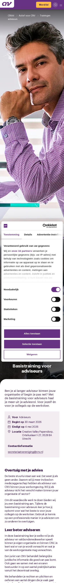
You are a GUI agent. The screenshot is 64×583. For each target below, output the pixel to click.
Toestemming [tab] (11, 234)
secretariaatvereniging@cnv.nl (25, 451)
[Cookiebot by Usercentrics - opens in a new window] (46, 226)
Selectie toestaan (32, 344)
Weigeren (32, 354)
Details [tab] (28, 234)
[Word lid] (43, 5)
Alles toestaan (32, 333)
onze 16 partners (22, 251)
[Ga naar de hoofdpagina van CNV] (7, 4)
